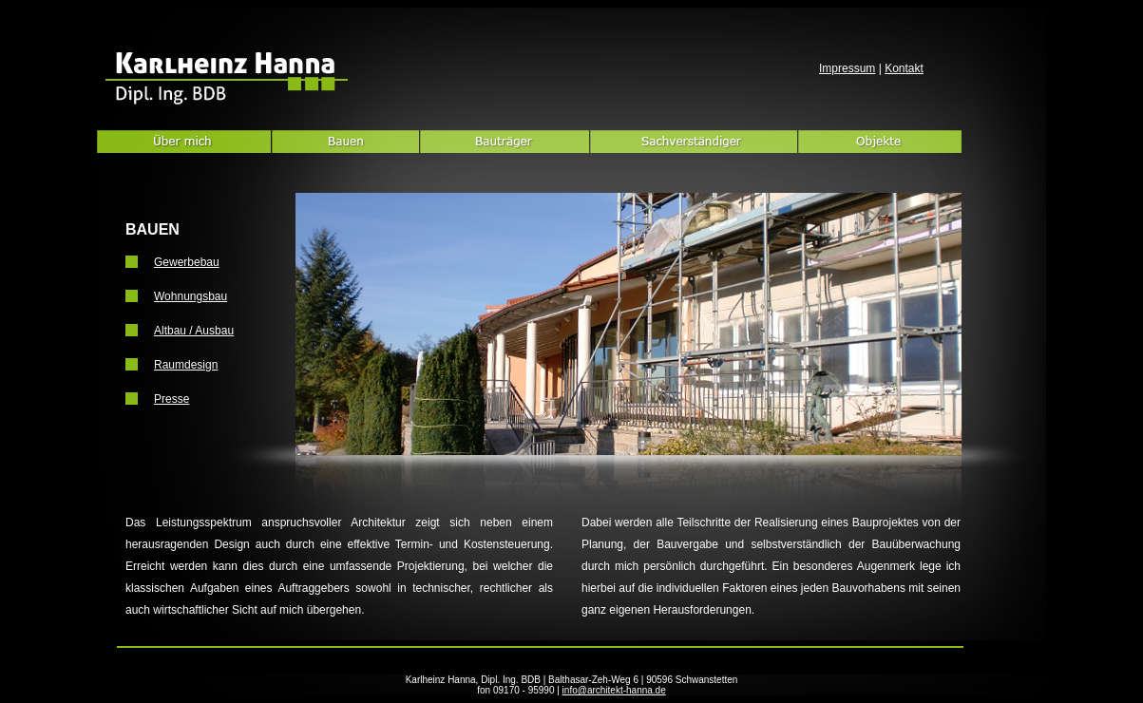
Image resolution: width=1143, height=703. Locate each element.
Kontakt (904, 68)
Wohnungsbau (190, 296)
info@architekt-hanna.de (614, 690)
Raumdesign (186, 364)
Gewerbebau (186, 262)
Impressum (847, 68)
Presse (171, 399)
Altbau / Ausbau (194, 330)
